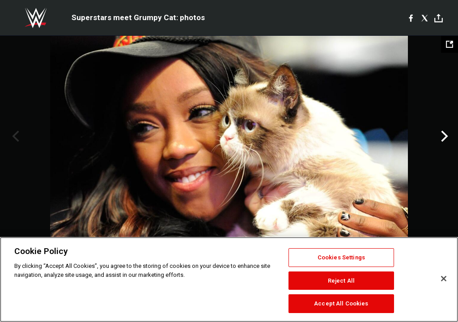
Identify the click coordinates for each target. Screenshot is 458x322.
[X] (425, 17)
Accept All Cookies (341, 303)
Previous (14, 136)
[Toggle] (438, 18)
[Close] (444, 278)
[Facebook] (411, 17)
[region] (229, 279)
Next (443, 136)
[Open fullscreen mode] (449, 44)
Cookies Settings (341, 257)
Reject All (341, 280)
